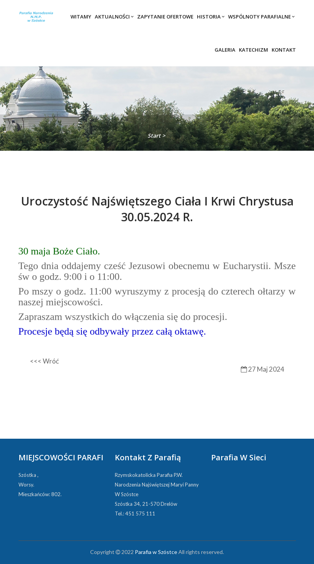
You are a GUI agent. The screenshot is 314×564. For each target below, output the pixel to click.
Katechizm (253, 49)
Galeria (225, 49)
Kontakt (284, 49)
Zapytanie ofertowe (165, 16)
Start (155, 135)
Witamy (81, 16)
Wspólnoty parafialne (261, 16)
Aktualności (114, 16)
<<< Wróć (44, 361)
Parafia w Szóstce (156, 552)
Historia (211, 16)
